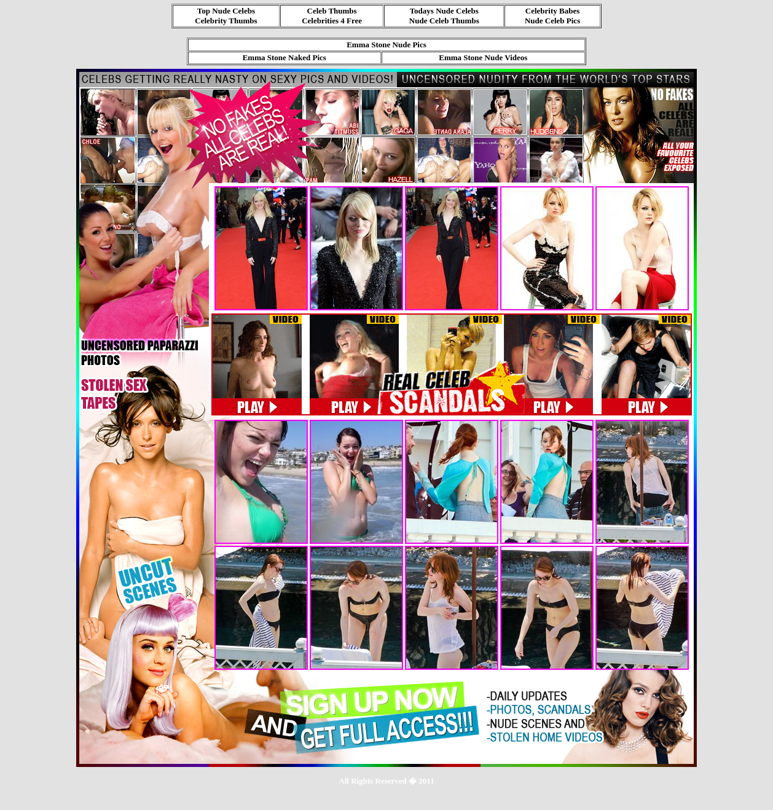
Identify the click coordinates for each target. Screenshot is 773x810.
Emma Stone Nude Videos (483, 57)
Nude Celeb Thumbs (444, 20)
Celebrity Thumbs (226, 20)
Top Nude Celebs (226, 10)
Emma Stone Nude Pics (386, 44)
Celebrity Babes (552, 10)
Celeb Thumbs (332, 10)
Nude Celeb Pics (552, 20)
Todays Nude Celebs (444, 10)
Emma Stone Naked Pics (284, 57)
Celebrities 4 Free (332, 20)
